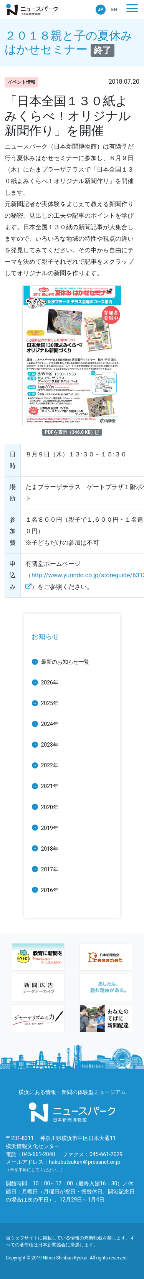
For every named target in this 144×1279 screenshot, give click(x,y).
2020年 (49, 807)
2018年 (49, 849)
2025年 (49, 703)
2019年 (49, 828)
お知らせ (45, 636)
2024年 (49, 724)
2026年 (49, 682)
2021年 (49, 786)
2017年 (49, 869)
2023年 (49, 745)
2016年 (49, 890)
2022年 (49, 765)
